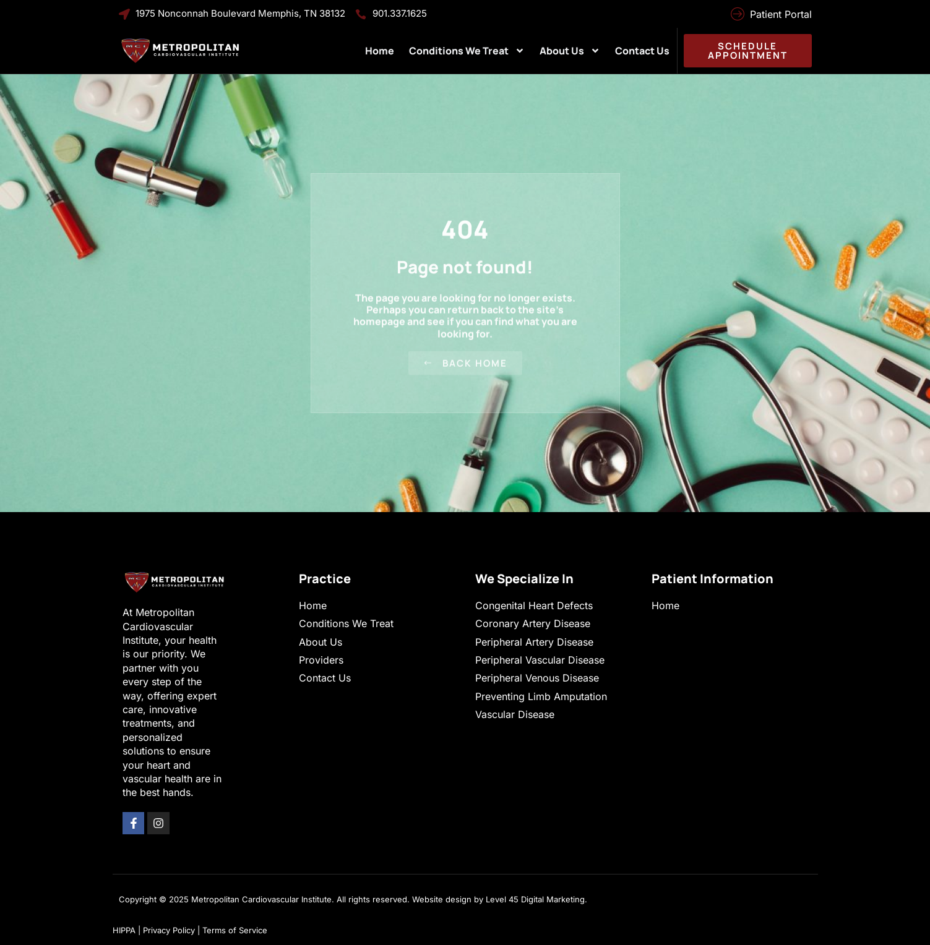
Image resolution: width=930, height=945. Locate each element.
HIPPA (124, 930)
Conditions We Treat (467, 51)
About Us (570, 51)
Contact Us (642, 51)
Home (379, 51)
